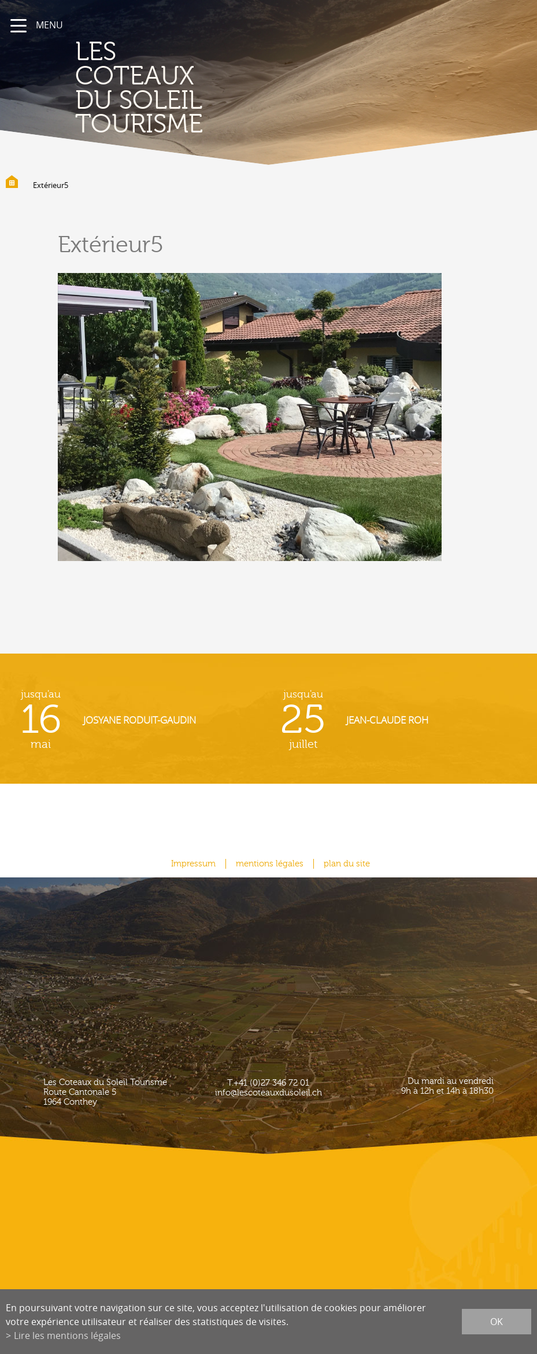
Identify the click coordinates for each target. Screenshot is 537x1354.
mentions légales (269, 864)
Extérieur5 (50, 185)
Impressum (193, 864)
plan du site (347, 864)
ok (496, 1321)
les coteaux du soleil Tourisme (139, 88)
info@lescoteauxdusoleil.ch (268, 1093)
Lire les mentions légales (67, 1335)
